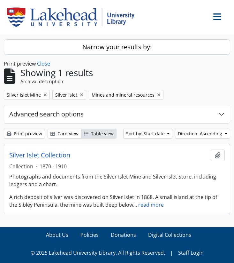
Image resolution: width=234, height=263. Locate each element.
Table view (99, 134)
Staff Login (191, 252)
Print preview (24, 134)
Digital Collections (169, 234)
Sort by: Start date (146, 134)
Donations (123, 234)
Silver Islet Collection (39, 155)
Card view (64, 134)
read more (151, 204)
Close (43, 63)
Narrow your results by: (117, 47)
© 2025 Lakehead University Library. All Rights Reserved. (98, 252)
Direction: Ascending (200, 134)
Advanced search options (46, 114)
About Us (57, 234)
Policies (89, 234)
